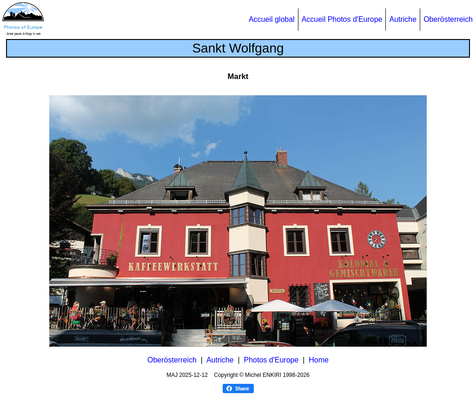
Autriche (402, 19)
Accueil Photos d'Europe (342, 19)
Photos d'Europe (271, 360)
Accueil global (272, 19)
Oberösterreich (448, 19)
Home (319, 360)
